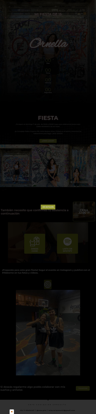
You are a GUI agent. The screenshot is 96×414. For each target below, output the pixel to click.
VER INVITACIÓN (48, 207)
